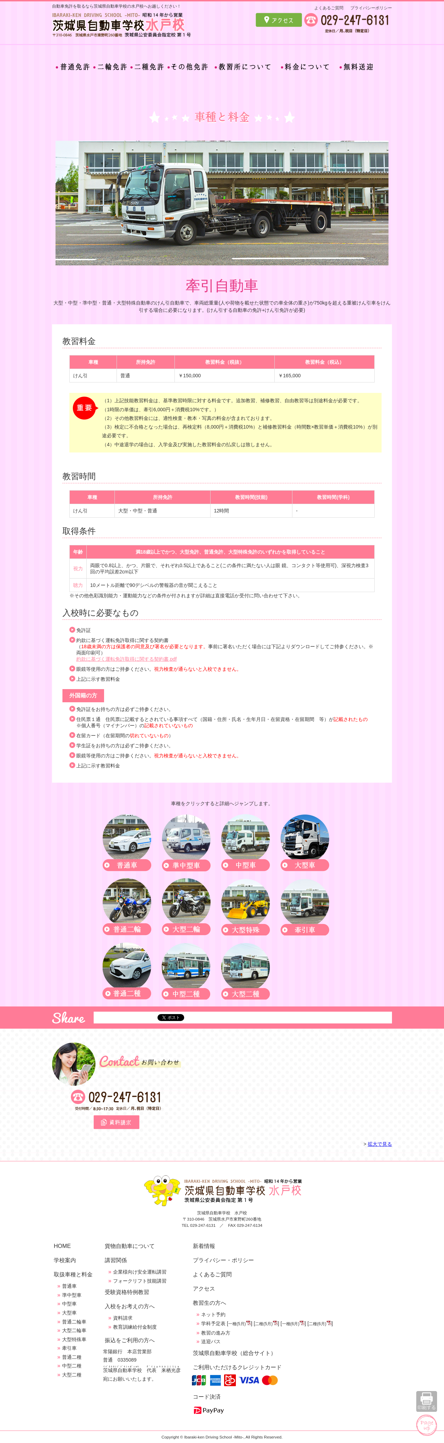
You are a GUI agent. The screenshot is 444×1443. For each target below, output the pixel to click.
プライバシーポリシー (371, 8)
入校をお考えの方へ (130, 1306)
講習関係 (116, 1260)
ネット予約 (213, 1314)
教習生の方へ (209, 1303)
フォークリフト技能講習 (139, 1281)
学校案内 (65, 1260)
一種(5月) (237, 1323)
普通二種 (72, 1357)
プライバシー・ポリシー (223, 1260)
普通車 (69, 1286)
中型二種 (72, 1366)
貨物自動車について (130, 1246)
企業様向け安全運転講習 (139, 1272)
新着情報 (204, 1246)
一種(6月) (291, 1323)
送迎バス (211, 1341)
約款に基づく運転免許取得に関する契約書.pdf (126, 659)
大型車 (69, 1313)
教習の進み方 (215, 1333)
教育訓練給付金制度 (135, 1327)
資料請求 (123, 1318)
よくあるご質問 (328, 8)
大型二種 (72, 1375)
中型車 (69, 1303)
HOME (62, 1246)
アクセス (204, 1288)
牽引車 (69, 1348)
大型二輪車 (74, 1330)
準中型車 (72, 1295)
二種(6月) (317, 1323)
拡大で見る (380, 1144)
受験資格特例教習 (127, 1292)
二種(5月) (264, 1323)
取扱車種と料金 (73, 1274)
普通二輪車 (74, 1322)
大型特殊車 (74, 1339)
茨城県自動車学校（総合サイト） (234, 1353)
